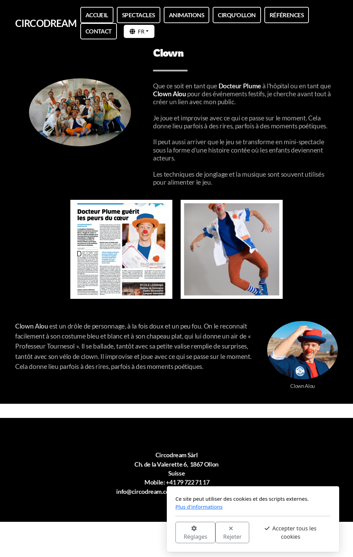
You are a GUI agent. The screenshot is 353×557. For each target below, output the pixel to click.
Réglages (119, 533)
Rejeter (156, 533)
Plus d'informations (122, 506)
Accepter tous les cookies (214, 532)
